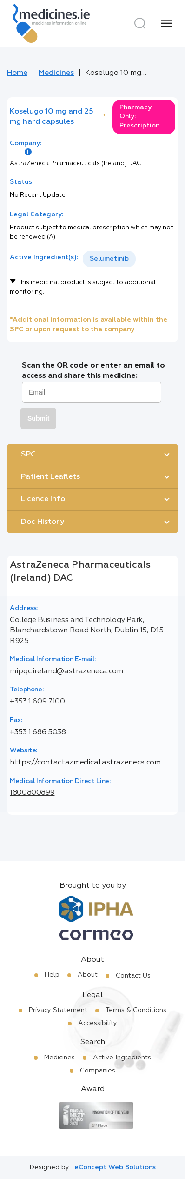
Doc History (42, 522)
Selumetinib (109, 258)
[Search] (140, 23)
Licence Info (43, 499)
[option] (109, 259)
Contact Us (133, 975)
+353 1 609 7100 (37, 701)
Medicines (56, 73)
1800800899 (32, 793)
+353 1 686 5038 (38, 732)
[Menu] (167, 23)
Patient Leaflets (50, 477)
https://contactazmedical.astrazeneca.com (85, 762)
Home (17, 73)
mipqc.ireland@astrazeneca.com (66, 671)
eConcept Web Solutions (115, 1167)
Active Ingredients (122, 1057)
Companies (97, 1070)
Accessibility (97, 1023)
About (88, 974)
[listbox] (109, 259)
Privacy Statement (58, 1010)
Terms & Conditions (136, 1010)
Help (52, 974)
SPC (28, 454)
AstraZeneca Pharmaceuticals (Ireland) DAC (75, 164)
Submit (38, 418)
